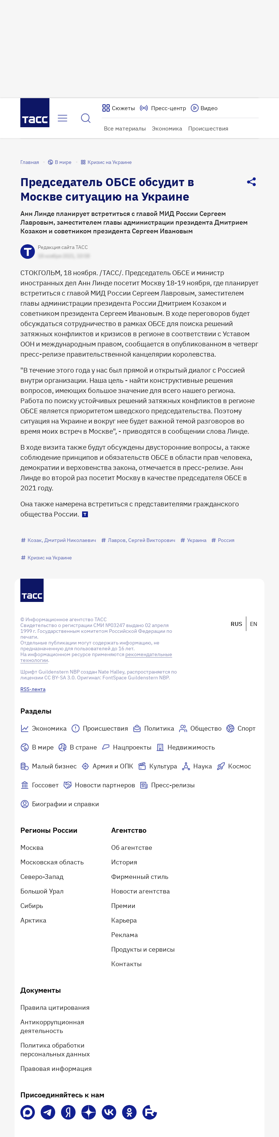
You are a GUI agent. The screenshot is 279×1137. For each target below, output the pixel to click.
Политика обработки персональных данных (55, 1049)
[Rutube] (149, 1112)
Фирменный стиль (139, 876)
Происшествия (208, 128)
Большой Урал (42, 891)
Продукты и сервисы (143, 949)
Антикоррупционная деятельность (52, 1026)
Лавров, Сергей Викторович (138, 540)
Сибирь (31, 905)
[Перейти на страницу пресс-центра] (163, 108)
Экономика (167, 128)
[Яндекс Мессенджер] (68, 1112)
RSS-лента (32, 689)
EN (253, 623)
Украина (193, 540)
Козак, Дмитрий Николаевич (58, 540)
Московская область (52, 862)
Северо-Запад (42, 876)
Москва (32, 847)
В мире (60, 162)
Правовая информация (56, 1068)
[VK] (109, 1112)
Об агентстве (131, 847)
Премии (123, 905)
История (124, 862)
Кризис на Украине (106, 162)
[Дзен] (88, 1112)
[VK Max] (27, 1112)
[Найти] (85, 118)
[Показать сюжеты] (118, 108)
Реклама (124, 935)
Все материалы (125, 128)
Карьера (124, 920)
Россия (222, 540)
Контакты (126, 964)
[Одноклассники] (129, 1112)
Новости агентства (140, 891)
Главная (29, 162)
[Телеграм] (48, 1112)
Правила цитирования (55, 1007)
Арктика (33, 920)
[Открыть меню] (62, 118)
